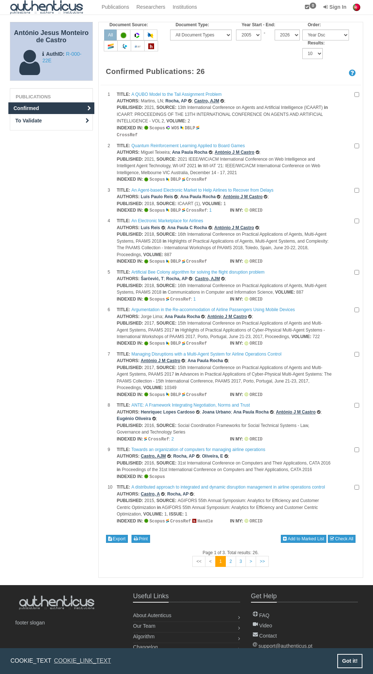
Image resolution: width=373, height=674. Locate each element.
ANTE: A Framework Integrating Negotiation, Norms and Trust (190, 402)
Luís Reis (150, 226)
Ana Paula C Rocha (187, 226)
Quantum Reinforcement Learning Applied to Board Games (188, 145)
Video (262, 621)
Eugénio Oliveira (134, 415)
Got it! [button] (349, 661)
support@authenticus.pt (283, 642)
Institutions (185, 7)
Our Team (144, 622)
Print (141, 534)
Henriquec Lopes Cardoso (168, 409)
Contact (265, 632)
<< (198, 557)
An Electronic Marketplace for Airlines (167, 219)
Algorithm (143, 632)
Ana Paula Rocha (189, 151)
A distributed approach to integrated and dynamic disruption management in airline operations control (228, 483)
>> (262, 557)
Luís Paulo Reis (157, 195)
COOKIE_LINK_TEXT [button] (82, 661)
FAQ (261, 611)
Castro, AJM (206, 100)
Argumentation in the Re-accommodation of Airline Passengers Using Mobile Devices (213, 307)
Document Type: (192, 24)
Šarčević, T (152, 276)
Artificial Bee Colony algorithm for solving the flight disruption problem (197, 270)
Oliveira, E (212, 452)
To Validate (52, 121)
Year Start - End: (258, 24)
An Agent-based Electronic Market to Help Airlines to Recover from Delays (202, 189)
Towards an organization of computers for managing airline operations (198, 446)
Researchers (151, 7)
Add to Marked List (303, 534)
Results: (316, 43)
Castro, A (150, 490)
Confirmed (52, 108)
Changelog (145, 643)
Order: (314, 24)
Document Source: (129, 24)
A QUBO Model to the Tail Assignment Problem (176, 94)
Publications (115, 7)
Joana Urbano (216, 409)
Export (117, 534)
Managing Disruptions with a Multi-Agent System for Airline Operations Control (206, 351)
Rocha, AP (176, 100)
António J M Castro (234, 151)
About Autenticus (152, 611)
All (110, 35)
